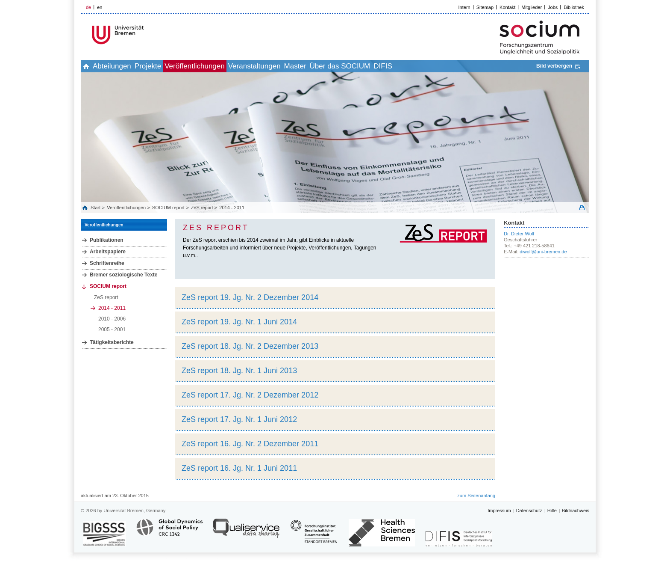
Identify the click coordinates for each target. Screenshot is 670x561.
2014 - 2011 (231, 207)
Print (582, 207)
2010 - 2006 (112, 319)
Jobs (553, 7)
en (99, 7)
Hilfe (552, 510)
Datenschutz (529, 510)
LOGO (146, 35)
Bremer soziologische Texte (124, 275)
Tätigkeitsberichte (112, 342)
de (88, 7)
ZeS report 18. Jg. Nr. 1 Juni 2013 (239, 370)
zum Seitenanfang (476, 495)
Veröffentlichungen (227, 66)
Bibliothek (574, 7)
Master (347, 66)
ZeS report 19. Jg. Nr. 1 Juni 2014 (239, 322)
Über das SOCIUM (401, 66)
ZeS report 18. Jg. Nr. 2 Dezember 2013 (250, 346)
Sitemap (485, 7)
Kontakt (507, 7)
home (90, 66)
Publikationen (106, 240)
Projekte (171, 66)
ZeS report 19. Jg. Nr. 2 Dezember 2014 (250, 297)
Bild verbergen (554, 66)
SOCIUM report (168, 207)
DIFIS (453, 66)
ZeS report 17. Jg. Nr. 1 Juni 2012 (239, 419)
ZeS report (202, 207)
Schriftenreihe (107, 263)
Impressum (499, 510)
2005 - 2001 (112, 329)
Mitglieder (531, 7)
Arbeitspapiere (108, 252)
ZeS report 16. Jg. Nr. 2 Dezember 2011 (250, 443)
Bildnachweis (575, 510)
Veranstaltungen (296, 66)
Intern (464, 7)
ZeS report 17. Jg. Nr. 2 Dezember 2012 (250, 395)
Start (96, 207)
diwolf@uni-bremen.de (543, 251)
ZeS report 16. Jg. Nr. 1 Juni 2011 (239, 468)
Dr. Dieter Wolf (519, 233)
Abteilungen (126, 66)
